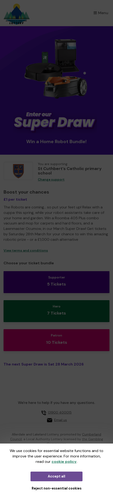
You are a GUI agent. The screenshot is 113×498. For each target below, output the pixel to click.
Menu (101, 12)
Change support (51, 180)
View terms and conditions (26, 251)
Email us (60, 420)
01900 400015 (60, 412)
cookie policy (64, 461)
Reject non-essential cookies (57, 488)
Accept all (56, 476)
